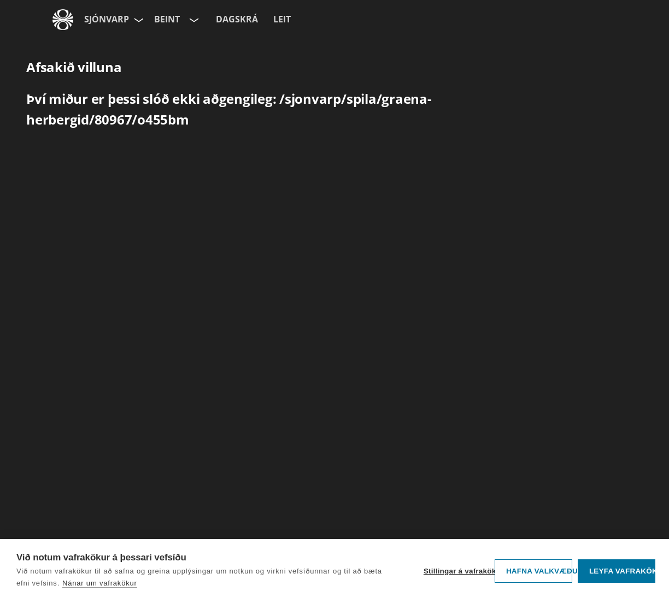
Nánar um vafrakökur (99, 583)
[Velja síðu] (137, 20)
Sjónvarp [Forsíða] (106, 19)
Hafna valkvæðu (539, 571)
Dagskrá (237, 19)
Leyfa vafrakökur (622, 571)
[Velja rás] (193, 20)
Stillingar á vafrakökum (456, 571)
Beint (167, 19)
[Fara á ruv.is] (62, 19)
